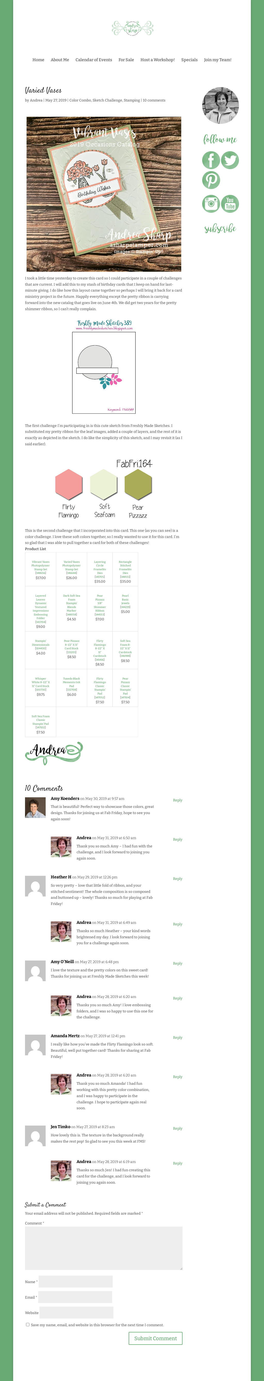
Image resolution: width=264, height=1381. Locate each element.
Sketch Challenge (107, 100)
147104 (125, 697)
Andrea (36, 100)
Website (32, 1313)
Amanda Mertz (65, 1035)
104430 (40, 648)
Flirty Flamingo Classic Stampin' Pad (100, 686)
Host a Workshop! (158, 60)
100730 (40, 689)
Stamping (132, 100)
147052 (99, 697)
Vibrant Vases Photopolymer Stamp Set (40, 565)
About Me (60, 60)
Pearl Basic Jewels (125, 599)
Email (31, 1297)
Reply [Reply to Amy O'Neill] (178, 963)
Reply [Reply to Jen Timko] (178, 1128)
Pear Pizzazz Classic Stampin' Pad (125, 686)
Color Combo (80, 100)
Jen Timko (60, 1126)
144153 (100, 614)
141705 (100, 577)
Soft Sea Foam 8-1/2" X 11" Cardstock (125, 646)
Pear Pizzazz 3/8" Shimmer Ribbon (100, 603)
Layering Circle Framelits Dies (100, 567)
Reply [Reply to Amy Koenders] (178, 800)
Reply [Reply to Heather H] (178, 879)
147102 (41, 727)
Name (31, 1282)
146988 (125, 656)
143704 (40, 622)
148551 (125, 577)
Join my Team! (218, 60)
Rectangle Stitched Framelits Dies (125, 567)
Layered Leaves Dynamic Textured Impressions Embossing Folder (41, 607)
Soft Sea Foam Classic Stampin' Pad (41, 720)
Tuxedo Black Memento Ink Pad (71, 682)
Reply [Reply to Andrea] (178, 839)
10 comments (154, 100)
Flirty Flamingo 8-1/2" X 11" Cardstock (99, 648)
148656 (40, 573)
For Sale (126, 60)
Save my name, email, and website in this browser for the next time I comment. (97, 1325)
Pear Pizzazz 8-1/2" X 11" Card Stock (71, 644)
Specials (189, 60)
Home (38, 60)
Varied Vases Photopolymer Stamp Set (71, 565)
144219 (125, 607)
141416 (100, 659)
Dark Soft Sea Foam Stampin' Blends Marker (71, 603)
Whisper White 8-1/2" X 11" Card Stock (41, 682)
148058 (71, 614)
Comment (34, 1223)
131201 (72, 652)
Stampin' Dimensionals (41, 642)
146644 (71, 573)
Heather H (61, 877)
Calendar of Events (94, 60)
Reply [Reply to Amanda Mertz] (178, 1037)
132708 (71, 689)
